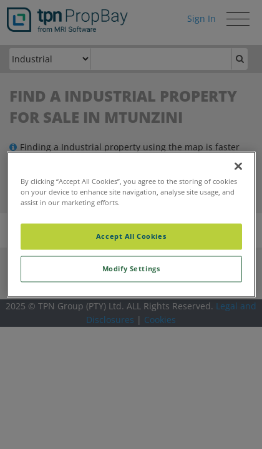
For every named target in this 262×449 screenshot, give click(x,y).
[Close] (238, 166)
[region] (131, 224)
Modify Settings (131, 269)
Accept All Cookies (131, 236)
